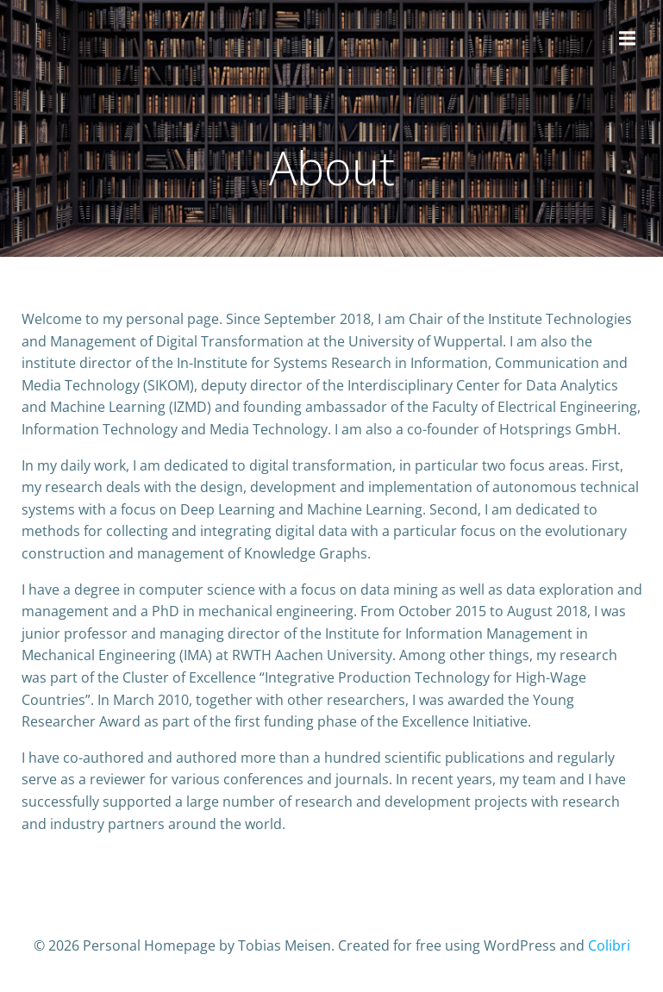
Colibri (609, 945)
